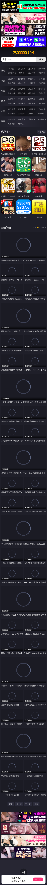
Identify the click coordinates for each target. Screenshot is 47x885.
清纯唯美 (21, 103)
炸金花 (21, 73)
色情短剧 (21, 123)
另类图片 (41, 103)
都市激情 (11, 109)
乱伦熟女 (31, 93)
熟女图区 (31, 103)
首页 (11, 804)
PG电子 (12, 68)
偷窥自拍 (11, 99)
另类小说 (21, 113)
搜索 (41, 59)
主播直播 (31, 83)
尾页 (36, 804)
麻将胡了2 (12, 73)
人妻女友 (31, 109)
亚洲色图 (21, 99)
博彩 (3, 70)
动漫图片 (41, 99)
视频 (3, 80)
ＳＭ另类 (41, 83)
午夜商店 (21, 119)
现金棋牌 (31, 73)
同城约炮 (11, 119)
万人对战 (31, 68)
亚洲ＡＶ (11, 79)
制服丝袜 (11, 93)
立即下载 (37, 879)
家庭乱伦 (21, 109)
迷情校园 (11, 113)
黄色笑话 (31, 113)
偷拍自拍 (21, 89)
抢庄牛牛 (41, 73)
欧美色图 (31, 99)
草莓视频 (31, 119)
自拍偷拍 (21, 79)
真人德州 (21, 68)
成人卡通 (31, 89)
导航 (3, 121)
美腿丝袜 (11, 103)
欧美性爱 (41, 89)
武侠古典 (41, 109)
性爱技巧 (41, 113)
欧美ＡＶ (31, 79)
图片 (3, 100)
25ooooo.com (23, 52)
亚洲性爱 (11, 89)
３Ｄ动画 (41, 79)
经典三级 (21, 93)
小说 (3, 111)
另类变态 (41, 93)
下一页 (28, 804)
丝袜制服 (21, 83)
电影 (3, 90)
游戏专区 (41, 68)
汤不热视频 (42, 119)
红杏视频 (11, 123)
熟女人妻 (11, 83)
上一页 (19, 804)
